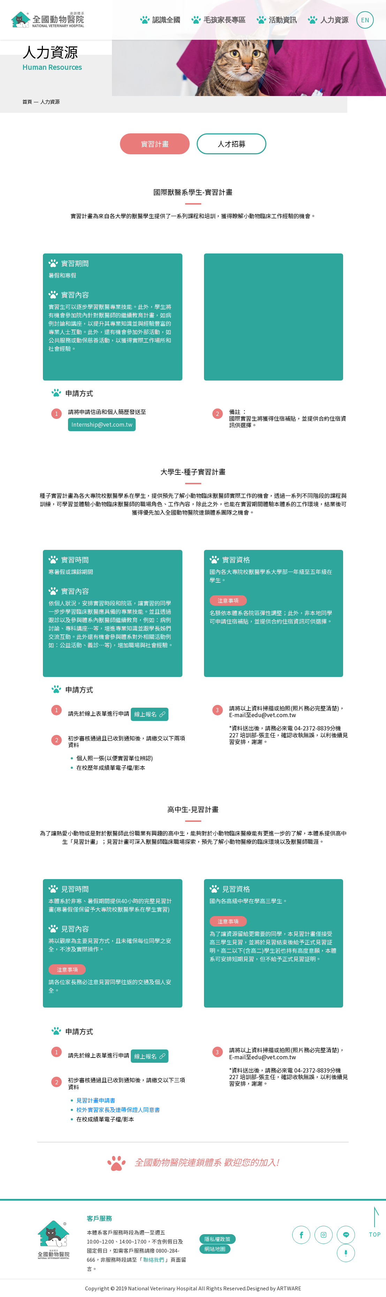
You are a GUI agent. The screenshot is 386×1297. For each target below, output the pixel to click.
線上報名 (149, 714)
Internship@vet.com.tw (102, 424)
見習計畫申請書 (95, 1100)
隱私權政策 (217, 1239)
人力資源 (334, 20)
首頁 (27, 101)
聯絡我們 (153, 1259)
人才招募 (231, 144)
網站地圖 (214, 1248)
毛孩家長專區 (224, 20)
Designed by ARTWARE (274, 1288)
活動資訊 (283, 20)
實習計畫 (155, 144)
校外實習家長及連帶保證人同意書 (118, 1109)
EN (365, 19)
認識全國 (166, 20)
